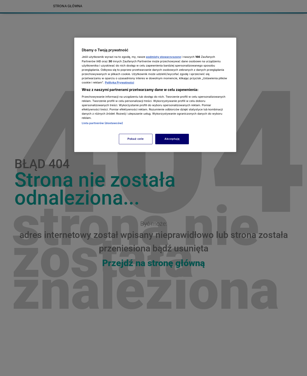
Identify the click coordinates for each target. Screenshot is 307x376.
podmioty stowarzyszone (163, 57)
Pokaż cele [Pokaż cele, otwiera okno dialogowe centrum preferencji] (136, 139)
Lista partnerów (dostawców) (102, 123)
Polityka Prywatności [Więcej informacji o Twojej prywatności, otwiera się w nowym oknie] (119, 82)
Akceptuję (172, 139)
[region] (155, 95)
